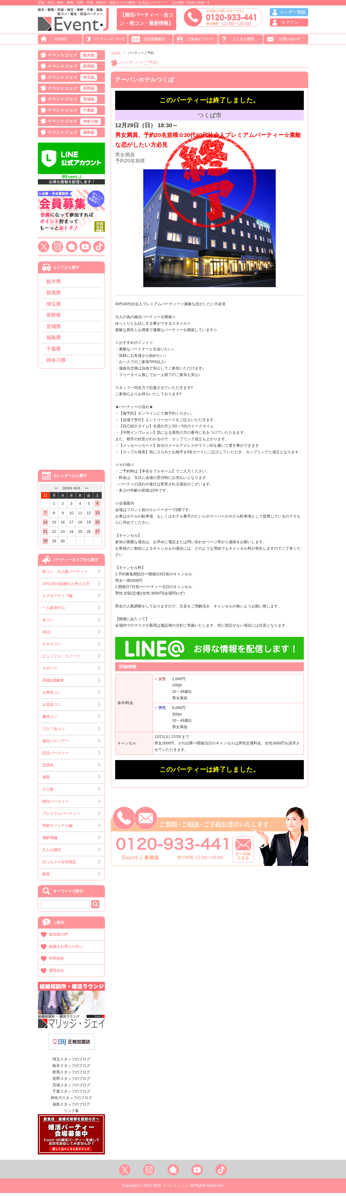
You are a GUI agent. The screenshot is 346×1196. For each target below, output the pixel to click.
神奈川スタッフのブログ (71, 1100)
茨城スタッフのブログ (71, 1088)
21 (45, 534)
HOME (116, 53)
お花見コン (51, 707)
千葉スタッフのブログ (71, 1094)
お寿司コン (51, 695)
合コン (48, 623)
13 (97, 515)
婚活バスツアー (55, 744)
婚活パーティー (55, 804)
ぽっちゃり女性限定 (59, 865)
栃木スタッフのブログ (71, 1068)
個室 (46, 780)
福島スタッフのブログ (71, 1107)
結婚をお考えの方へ (66, 949)
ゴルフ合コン (53, 732)
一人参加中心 (53, 611)
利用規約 (56, 961)
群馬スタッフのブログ (71, 1075)
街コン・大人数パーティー (65, 574)
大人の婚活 (51, 853)
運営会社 (56, 973)
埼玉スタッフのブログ (71, 1062)
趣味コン (49, 719)
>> (86, 491)
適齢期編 (49, 840)
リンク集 (71, 1113)
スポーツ (49, 671)
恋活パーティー (55, 756)
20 (97, 525)
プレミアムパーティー (61, 816)
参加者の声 (58, 937)
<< (56, 491)
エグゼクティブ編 (57, 598)
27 (97, 534)
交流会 (48, 768)
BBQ (46, 635)
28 (45, 544)
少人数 (48, 792)
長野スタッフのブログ (71, 1081)
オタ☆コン (51, 647)
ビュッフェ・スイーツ (61, 659)
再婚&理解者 (53, 683)
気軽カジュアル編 (57, 829)
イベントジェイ (72, 55)
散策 (46, 877)
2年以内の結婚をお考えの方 (66, 586)
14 (45, 525)
